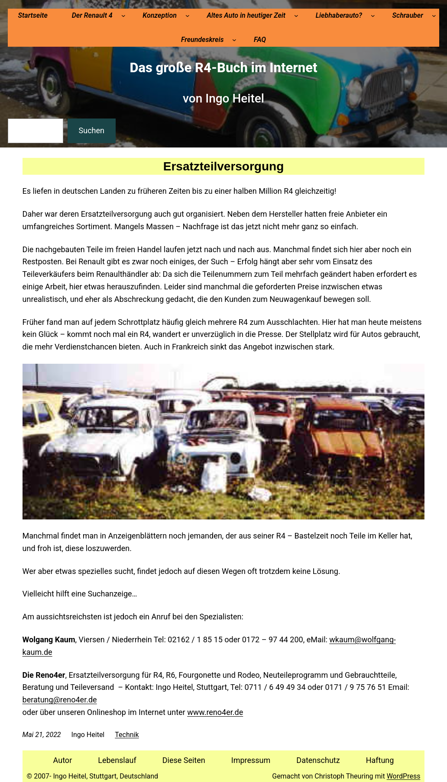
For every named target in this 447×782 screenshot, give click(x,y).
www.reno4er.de (215, 712)
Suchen (91, 130)
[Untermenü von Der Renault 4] (123, 15)
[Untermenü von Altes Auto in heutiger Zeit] (296, 15)
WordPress (404, 776)
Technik (127, 735)
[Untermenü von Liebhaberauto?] (373, 15)
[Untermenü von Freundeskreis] (234, 40)
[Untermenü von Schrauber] (434, 15)
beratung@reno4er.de (60, 699)
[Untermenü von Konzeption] (187, 15)
